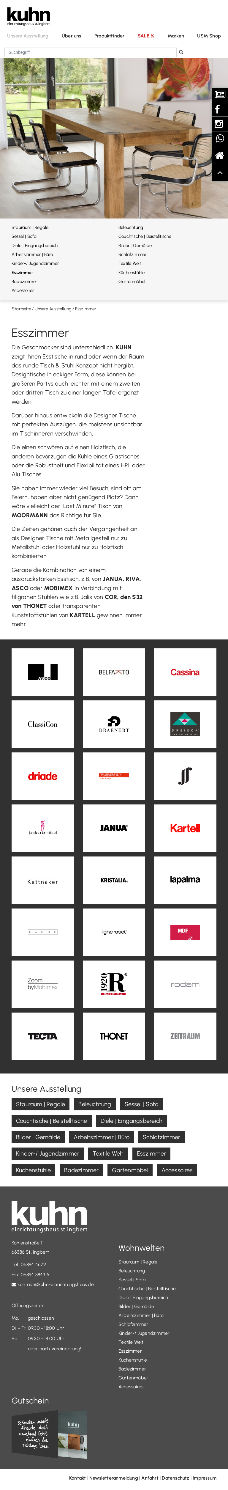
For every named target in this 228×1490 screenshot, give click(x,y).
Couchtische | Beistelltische (145, 236)
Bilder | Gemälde (135, 245)
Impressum (204, 1478)
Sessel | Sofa (24, 236)
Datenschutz (175, 1478)
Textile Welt (129, 263)
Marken (176, 36)
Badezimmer (24, 281)
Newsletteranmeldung (113, 1478)
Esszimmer (22, 272)
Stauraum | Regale (30, 227)
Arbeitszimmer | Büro (32, 254)
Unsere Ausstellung (28, 36)
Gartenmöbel (131, 281)
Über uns (71, 36)
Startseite (21, 309)
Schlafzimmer (132, 254)
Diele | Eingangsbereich (35, 245)
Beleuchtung (130, 227)
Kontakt (77, 1478)
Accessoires (23, 290)
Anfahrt (149, 1478)
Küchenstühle (131, 272)
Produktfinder (109, 36)
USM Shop (209, 36)
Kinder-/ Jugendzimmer (35, 263)
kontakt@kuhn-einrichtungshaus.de (56, 1284)
